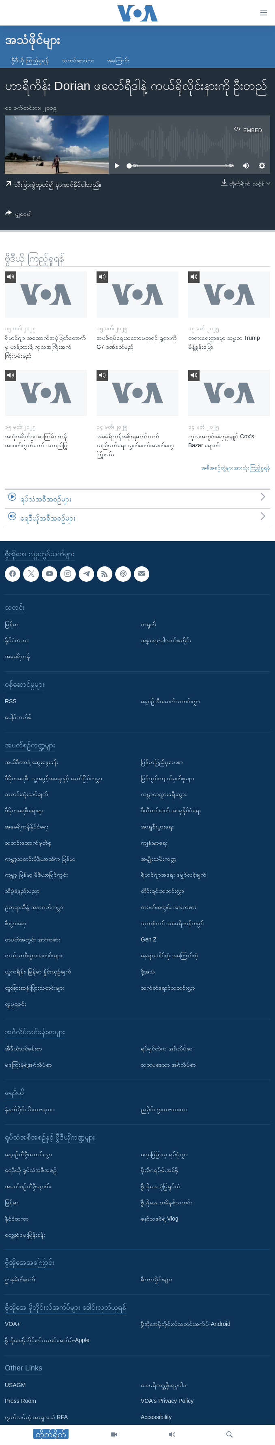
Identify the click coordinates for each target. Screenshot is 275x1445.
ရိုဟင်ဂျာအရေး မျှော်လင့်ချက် (173, 874)
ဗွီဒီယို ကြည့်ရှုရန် (30, 60)
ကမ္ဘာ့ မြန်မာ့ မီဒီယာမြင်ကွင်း (36, 874)
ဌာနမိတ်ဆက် (20, 1279)
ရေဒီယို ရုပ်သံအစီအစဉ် (31, 1170)
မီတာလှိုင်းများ (156, 1279)
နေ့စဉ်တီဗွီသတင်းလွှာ (28, 1154)
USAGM (15, 1385)
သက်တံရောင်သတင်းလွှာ (168, 987)
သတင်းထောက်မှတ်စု (28, 842)
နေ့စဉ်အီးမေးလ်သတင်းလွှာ (170, 701)
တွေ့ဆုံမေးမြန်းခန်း (25, 1235)
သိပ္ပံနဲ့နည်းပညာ (22, 891)
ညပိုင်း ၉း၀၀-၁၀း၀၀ (164, 1109)
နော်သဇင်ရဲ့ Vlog (159, 1218)
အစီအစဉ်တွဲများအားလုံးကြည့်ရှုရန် (235, 468)
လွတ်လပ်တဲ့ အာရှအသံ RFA (36, 1417)
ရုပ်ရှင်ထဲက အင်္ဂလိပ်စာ (167, 1048)
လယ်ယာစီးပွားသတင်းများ (33, 955)
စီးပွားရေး (15, 923)
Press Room (20, 1401)
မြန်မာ (12, 624)
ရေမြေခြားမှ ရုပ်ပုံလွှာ (164, 1154)
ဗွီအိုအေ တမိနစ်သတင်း (166, 1202)
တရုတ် (148, 624)
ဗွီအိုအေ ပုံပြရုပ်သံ (160, 1186)
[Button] (18, 215)
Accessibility (156, 1417)
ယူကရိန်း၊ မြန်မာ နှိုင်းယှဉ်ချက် (38, 971)
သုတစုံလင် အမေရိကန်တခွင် (172, 923)
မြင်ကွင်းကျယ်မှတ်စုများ (167, 778)
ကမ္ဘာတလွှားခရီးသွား (164, 794)
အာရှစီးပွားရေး (157, 826)
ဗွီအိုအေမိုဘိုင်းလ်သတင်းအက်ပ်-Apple (47, 1340)
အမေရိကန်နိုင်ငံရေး (26, 826)
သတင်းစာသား (78, 60)
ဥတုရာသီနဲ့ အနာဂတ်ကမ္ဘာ (34, 907)
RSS (11, 701)
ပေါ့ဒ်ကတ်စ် (18, 717)
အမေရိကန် (17, 656)
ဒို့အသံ (148, 971)
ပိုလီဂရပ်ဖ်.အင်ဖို (159, 1170)
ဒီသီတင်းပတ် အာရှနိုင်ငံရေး (171, 810)
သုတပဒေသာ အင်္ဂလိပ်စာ (168, 1064)
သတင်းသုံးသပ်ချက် (26, 794)
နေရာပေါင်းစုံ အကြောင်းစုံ (169, 955)
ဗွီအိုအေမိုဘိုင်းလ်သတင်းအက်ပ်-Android (185, 1324)
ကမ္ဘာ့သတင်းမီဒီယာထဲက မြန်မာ (40, 859)
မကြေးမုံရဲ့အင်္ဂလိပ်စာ (28, 1064)
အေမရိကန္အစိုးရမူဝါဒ (163, 1385)
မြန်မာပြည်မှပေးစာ (162, 762)
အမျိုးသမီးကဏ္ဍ (158, 859)
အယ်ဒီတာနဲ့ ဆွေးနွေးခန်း (31, 762)
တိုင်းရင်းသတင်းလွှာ (162, 891)
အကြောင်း (118, 60)
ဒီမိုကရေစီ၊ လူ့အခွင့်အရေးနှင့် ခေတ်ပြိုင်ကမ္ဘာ (53, 778)
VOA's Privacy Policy (167, 1401)
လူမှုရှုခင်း (15, 1004)
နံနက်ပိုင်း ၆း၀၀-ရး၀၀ (30, 1109)
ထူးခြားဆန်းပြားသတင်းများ (34, 987)
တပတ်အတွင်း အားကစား (32, 939)
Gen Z (149, 939)
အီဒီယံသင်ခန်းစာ (23, 1048)
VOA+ (12, 1324)
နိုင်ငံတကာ (17, 640)
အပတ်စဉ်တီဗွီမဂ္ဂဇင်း (28, 1186)
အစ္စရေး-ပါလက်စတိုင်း (166, 640)
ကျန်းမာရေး (154, 842)
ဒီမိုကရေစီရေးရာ (24, 810)
